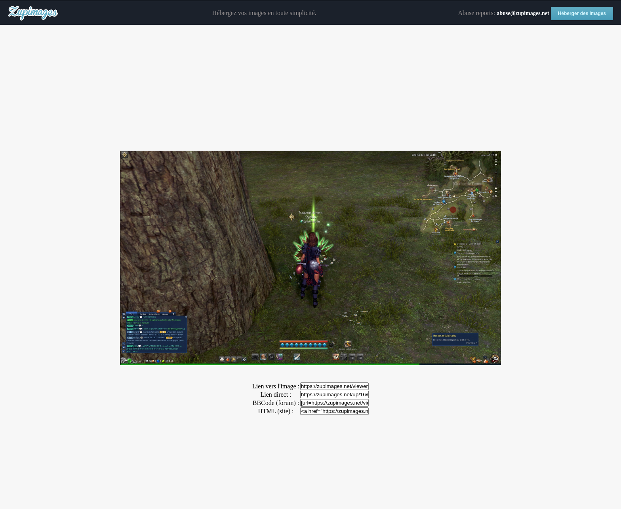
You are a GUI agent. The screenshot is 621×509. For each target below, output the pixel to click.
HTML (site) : (275, 411)
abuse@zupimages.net (523, 13)
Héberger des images (582, 13)
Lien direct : (275, 394)
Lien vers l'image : (275, 386)
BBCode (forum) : (276, 402)
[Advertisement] (310, 88)
